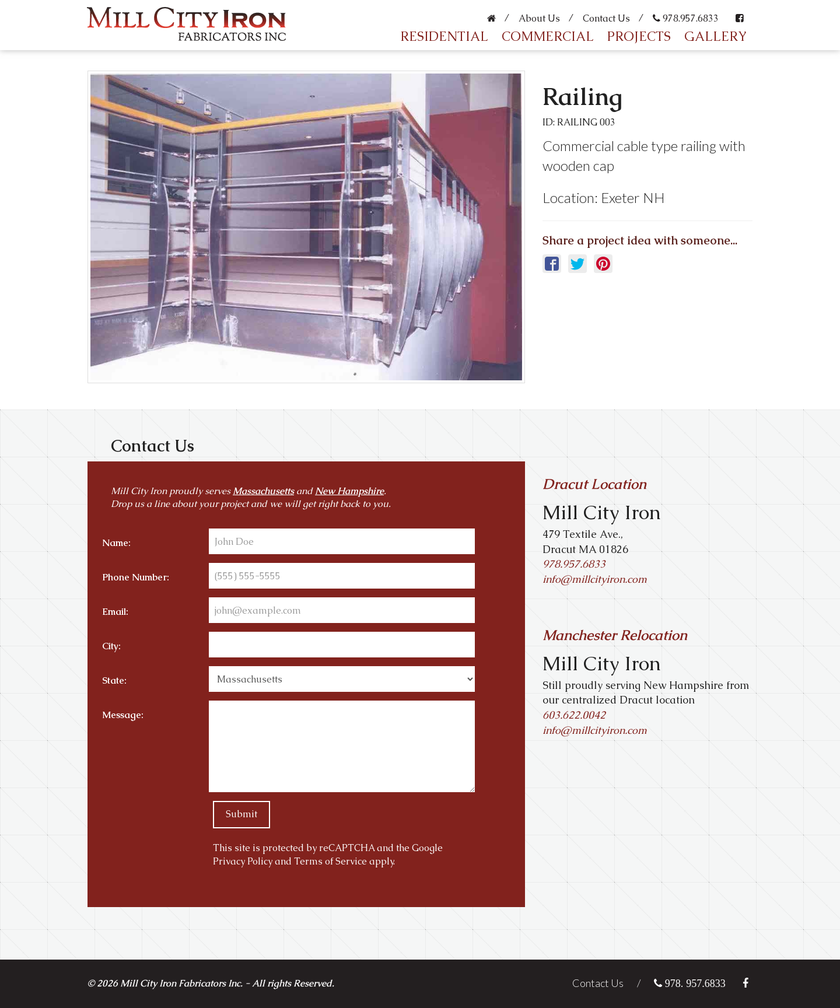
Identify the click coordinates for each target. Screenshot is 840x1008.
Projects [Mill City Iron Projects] (639, 36)
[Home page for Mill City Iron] (183, 17)
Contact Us (606, 18)
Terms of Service (330, 861)
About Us (539, 18)
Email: (115, 612)
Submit (241, 814)
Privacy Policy (242, 861)
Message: (123, 715)
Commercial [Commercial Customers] (548, 36)
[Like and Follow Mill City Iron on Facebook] (741, 14)
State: (114, 680)
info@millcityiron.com (594, 730)
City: (111, 646)
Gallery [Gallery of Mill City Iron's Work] (715, 36)
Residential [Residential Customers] (444, 36)
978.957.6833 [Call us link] (686, 18)
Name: (116, 543)
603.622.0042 (574, 715)
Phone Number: (135, 577)
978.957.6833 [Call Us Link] (574, 563)
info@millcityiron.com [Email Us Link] (594, 579)
